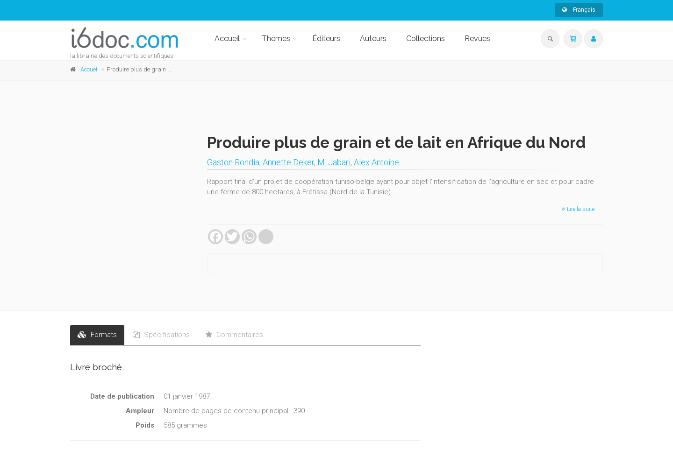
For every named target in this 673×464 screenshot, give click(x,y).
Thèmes (276, 38)
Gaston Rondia (233, 162)
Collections (425, 38)
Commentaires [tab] (234, 334)
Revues (477, 38)
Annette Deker (288, 162)
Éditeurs (326, 38)
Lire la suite (578, 209)
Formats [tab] (97, 334)
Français (578, 10)
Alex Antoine (376, 162)
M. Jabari (334, 162)
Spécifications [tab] (161, 334)
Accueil (227, 38)
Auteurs (373, 38)
